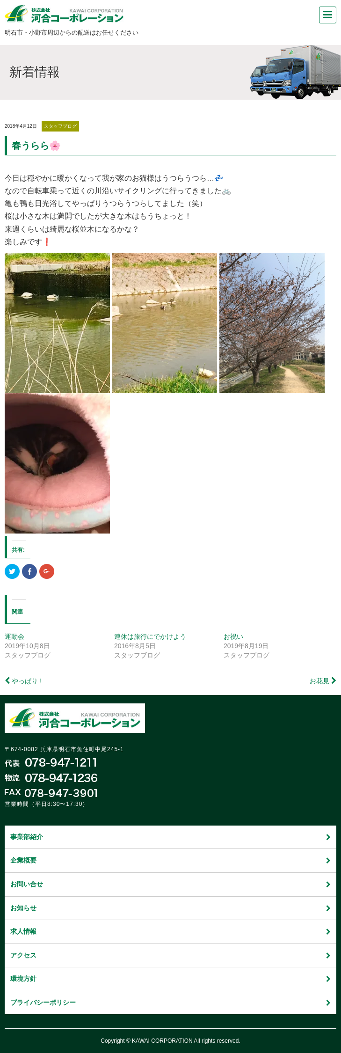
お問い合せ (170, 884)
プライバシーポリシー (170, 1002)
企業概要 (170, 860)
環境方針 (170, 978)
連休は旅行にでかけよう (150, 636)
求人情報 (170, 931)
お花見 (319, 681)
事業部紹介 (170, 837)
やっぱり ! (27, 681)
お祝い (233, 636)
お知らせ (170, 908)
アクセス (170, 955)
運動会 (14, 636)
